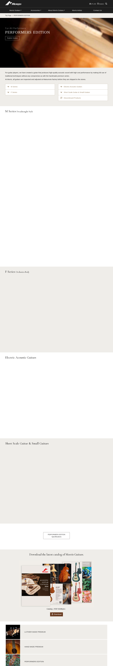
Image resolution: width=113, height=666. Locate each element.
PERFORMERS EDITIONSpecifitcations (56, 461)
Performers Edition (11, 631)
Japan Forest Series (13, 637)
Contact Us (97, 10)
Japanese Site (63, 653)
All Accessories (37, 625)
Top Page (8, 15)
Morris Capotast (37, 628)
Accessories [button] (35, 10)
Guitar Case (36, 634)
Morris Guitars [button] (14, 10)
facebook (61, 641)
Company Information (65, 631)
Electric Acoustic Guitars (71, 87)
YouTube (61, 650)
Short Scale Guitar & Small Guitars (75, 92)
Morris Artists (77, 10)
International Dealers (65, 628)
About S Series (10, 634)
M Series (13, 87)
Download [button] (56, 540)
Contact (61, 637)
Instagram (61, 647)
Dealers (100, 4)
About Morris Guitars (65, 625)
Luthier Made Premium (13, 625)
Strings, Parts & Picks (39, 644)
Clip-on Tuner (36, 631)
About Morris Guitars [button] (56, 10)
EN (95, 4)
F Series (12, 92)
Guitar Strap (36, 637)
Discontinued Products (70, 98)
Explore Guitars (12, 38)
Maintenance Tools (38, 641)
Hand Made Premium (12, 628)
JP (92, 4)
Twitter (60, 644)
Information (62, 634)
